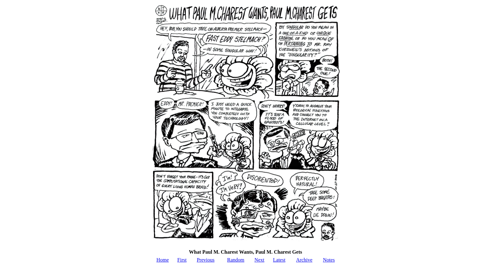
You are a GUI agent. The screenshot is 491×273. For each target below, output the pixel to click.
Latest (279, 260)
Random (235, 260)
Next (259, 260)
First (181, 260)
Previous (206, 260)
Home (162, 260)
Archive (304, 260)
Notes (329, 260)
